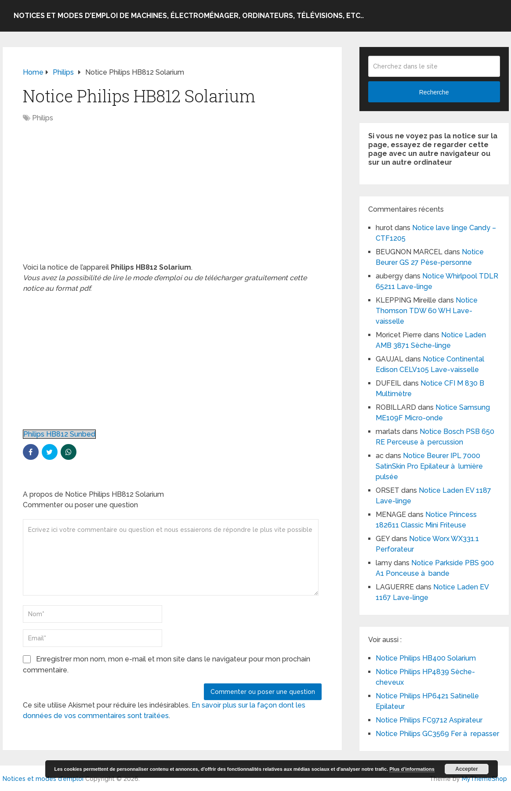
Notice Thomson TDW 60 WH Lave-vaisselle (427, 310)
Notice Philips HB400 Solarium (426, 658)
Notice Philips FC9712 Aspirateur (429, 720)
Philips (42, 118)
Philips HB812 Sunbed (59, 434)
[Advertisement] (172, 197)
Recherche (434, 92)
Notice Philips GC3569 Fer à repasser (437, 734)
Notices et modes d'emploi (43, 778)
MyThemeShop (484, 778)
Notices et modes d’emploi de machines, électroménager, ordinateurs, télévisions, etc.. (189, 15)
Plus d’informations (412, 769)
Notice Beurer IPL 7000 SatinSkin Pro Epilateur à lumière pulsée (429, 466)
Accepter (466, 769)
